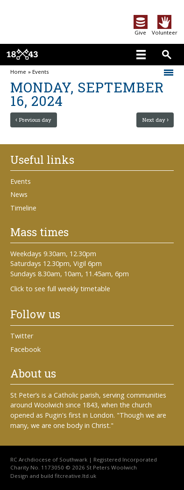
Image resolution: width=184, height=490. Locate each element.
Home (18, 72)
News (19, 194)
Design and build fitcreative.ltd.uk (53, 475)
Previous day (35, 119)
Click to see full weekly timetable (60, 288)
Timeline (23, 207)
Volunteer (164, 29)
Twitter (21, 335)
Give (141, 29)
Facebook (25, 349)
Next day (153, 119)
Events (40, 72)
